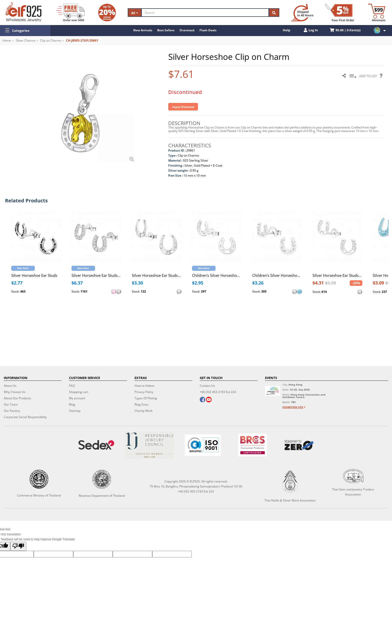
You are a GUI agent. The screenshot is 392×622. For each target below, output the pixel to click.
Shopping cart (78, 392)
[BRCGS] (252, 445)
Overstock (187, 30)
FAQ (72, 386)
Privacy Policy (143, 392)
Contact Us (207, 386)
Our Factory (12, 411)
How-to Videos (144, 386)
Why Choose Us (15, 392)
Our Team (11, 404)
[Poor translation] (18, 546)
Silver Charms (25, 40)
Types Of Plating (145, 398)
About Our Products (17, 398)
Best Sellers (165, 30)
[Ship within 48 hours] (302, 12)
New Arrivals (142, 30)
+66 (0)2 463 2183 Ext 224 (218, 392)
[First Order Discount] (339, 12)
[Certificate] (149, 445)
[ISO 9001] (203, 445)
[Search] (205, 12)
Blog (72, 404)
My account (77, 398)
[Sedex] (96, 445)
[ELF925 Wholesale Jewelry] (23, 12)
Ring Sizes (141, 404)
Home (6, 40)
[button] (25, 30)
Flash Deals (208, 30)
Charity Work (143, 411)
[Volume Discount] (107, 12)
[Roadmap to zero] (299, 445)
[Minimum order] (376, 12)
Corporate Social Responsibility (25, 417)
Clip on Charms (50, 40)
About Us (10, 386)
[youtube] (209, 400)
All (134, 13)
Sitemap (74, 411)
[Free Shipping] (70, 12)
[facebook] (202, 400)
